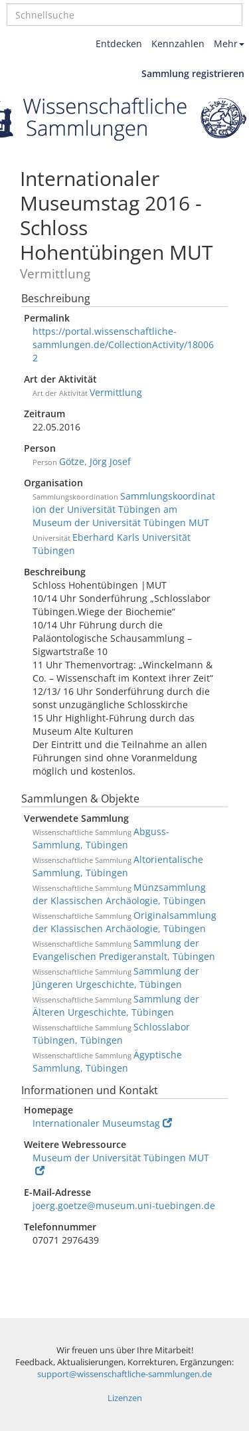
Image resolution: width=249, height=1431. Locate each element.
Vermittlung (116, 392)
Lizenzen (125, 1398)
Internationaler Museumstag (102, 1123)
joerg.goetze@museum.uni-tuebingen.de (124, 1205)
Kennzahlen (178, 43)
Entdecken (119, 43)
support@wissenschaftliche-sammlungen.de (124, 1374)
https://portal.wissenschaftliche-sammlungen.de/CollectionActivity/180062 (123, 344)
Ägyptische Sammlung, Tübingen (107, 1061)
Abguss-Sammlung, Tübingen (101, 838)
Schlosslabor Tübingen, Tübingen (111, 1033)
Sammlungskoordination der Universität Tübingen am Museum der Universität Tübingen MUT (124, 509)
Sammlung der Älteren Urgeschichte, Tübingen (116, 1005)
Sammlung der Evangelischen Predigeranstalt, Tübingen (124, 950)
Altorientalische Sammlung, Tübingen (118, 866)
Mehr (229, 43)
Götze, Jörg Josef (95, 461)
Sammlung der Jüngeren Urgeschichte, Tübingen (116, 978)
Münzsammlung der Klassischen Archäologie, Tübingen (119, 894)
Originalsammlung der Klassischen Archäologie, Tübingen (124, 922)
